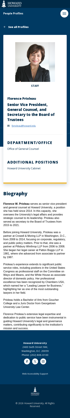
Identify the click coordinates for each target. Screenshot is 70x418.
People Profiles (13, 13)
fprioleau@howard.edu (24, 125)
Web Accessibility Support (35, 373)
